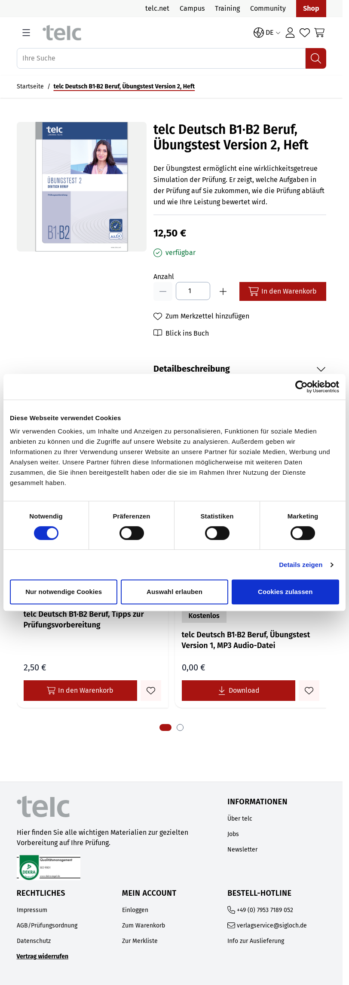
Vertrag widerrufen (43, 956)
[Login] (290, 32)
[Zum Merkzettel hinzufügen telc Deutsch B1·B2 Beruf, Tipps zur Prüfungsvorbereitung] (151, 690)
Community (268, 8)
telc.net (157, 8)
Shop (311, 8)
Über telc (239, 818)
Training (227, 8)
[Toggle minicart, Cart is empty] (319, 32)
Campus (192, 8)
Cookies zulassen (285, 591)
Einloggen (135, 910)
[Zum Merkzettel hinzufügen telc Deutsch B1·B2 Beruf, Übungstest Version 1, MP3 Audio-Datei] (309, 690)
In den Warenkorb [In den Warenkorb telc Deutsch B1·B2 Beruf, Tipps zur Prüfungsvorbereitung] (80, 690)
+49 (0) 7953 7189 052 (265, 910)
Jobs (233, 834)
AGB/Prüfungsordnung (47, 925)
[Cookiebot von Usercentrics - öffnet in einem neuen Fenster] (301, 386)
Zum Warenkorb (143, 925)
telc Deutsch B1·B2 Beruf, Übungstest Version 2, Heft (124, 86)
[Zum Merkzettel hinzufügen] (201, 316)
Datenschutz (34, 941)
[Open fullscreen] (82, 187)
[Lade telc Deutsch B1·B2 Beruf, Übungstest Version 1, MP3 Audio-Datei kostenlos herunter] (238, 690)
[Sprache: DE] (267, 32)
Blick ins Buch (187, 333)
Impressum (32, 910)
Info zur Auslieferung (255, 941)
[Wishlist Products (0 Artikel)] (305, 32)
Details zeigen (300, 564)
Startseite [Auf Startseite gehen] (30, 86)
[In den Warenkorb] (282, 291)
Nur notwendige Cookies (63, 591)
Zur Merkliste (140, 941)
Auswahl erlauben (174, 591)
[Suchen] (316, 58)
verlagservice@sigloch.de (272, 925)
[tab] (165, 727)
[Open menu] (26, 32)
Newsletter (242, 849)
